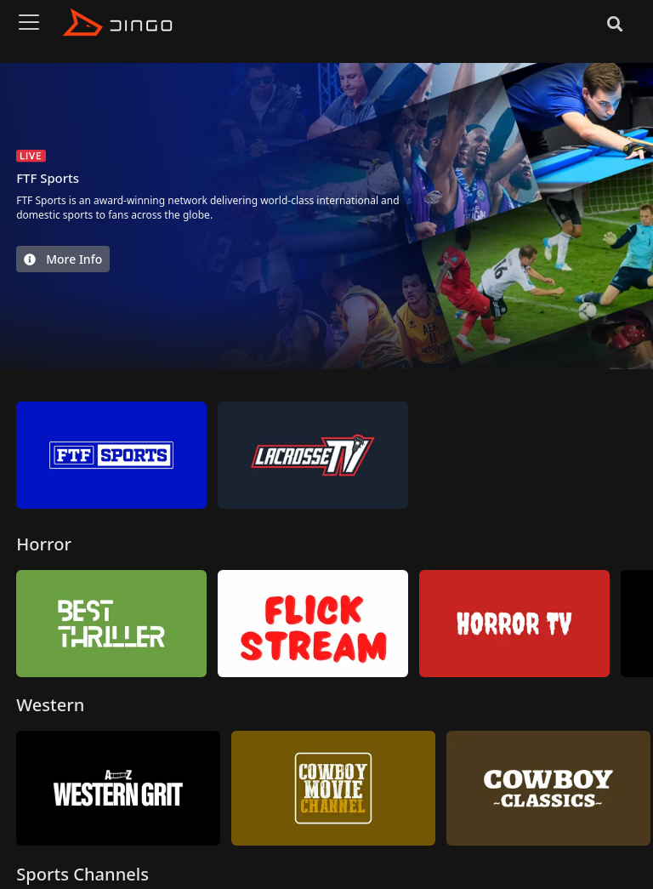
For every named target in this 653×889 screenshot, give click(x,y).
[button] (641, 456)
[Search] (614, 22)
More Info (63, 259)
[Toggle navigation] (29, 22)
